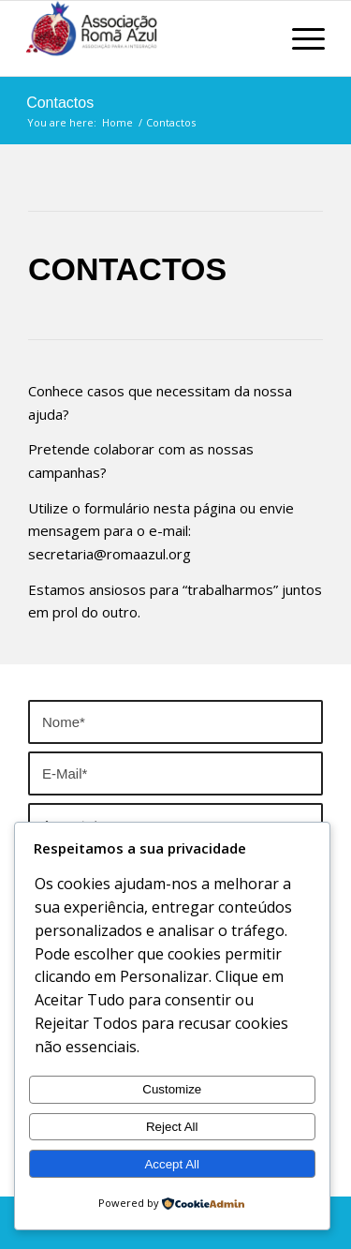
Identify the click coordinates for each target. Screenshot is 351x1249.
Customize (171, 1089)
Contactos (60, 103)
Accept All (171, 1164)
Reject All (172, 1127)
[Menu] (299, 38)
